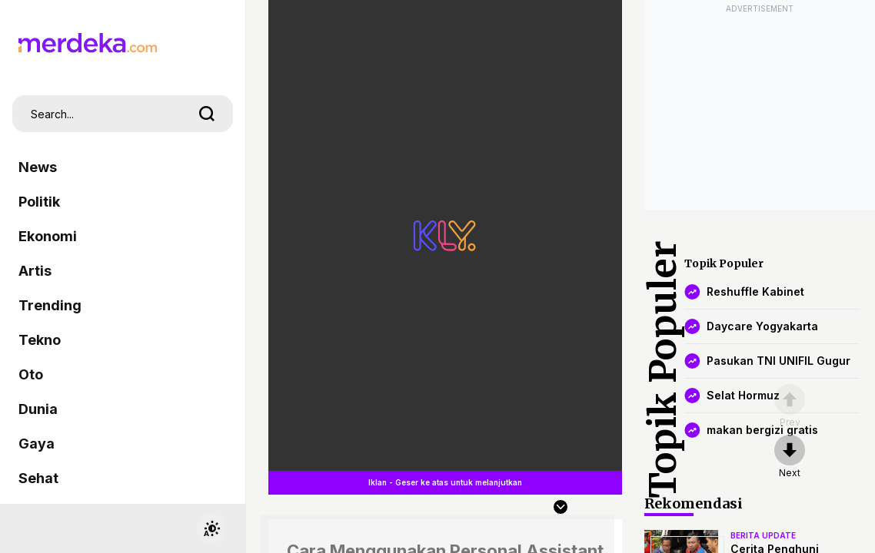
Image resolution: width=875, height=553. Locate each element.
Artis (35, 271)
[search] (207, 113)
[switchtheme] (211, 528)
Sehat (38, 478)
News (37, 167)
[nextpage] (789, 457)
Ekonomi (47, 236)
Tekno (39, 340)
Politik (39, 202)
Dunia (38, 409)
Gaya (36, 443)
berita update (763, 535)
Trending (50, 305)
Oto (30, 374)
